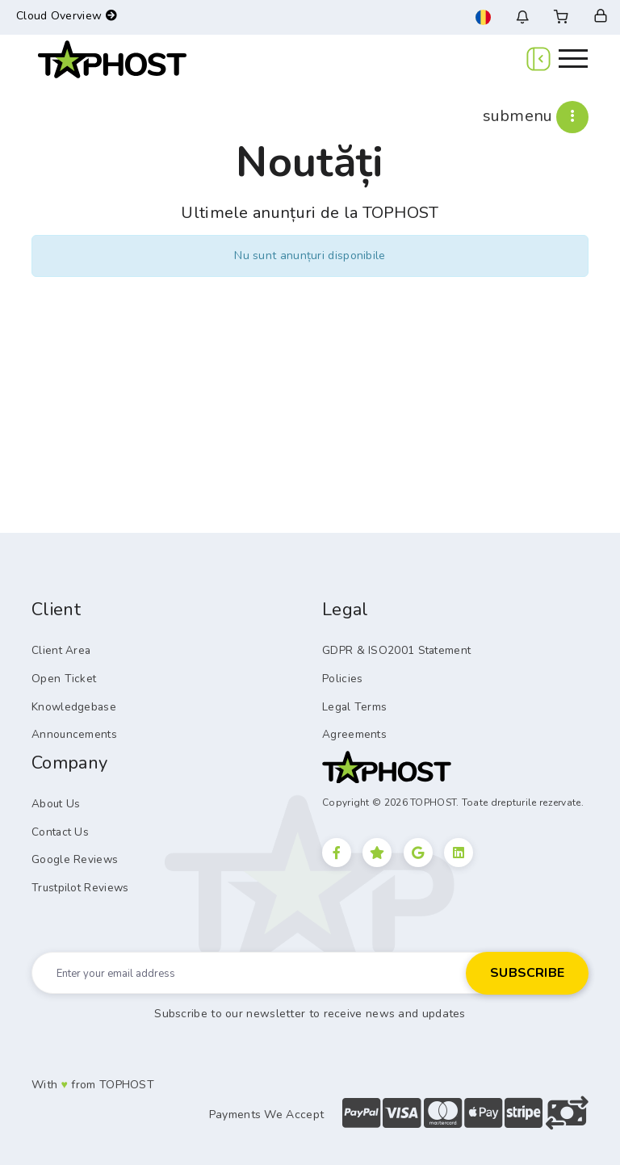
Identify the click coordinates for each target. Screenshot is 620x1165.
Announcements (71, 731)
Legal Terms (352, 705)
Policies (341, 677)
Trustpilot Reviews (77, 881)
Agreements (352, 731)
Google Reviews (73, 854)
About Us (54, 800)
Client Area (58, 650)
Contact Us (58, 827)
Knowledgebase (72, 705)
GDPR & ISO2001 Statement (392, 650)
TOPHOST (126, 1078)
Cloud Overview (66, 15)
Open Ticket (60, 677)
